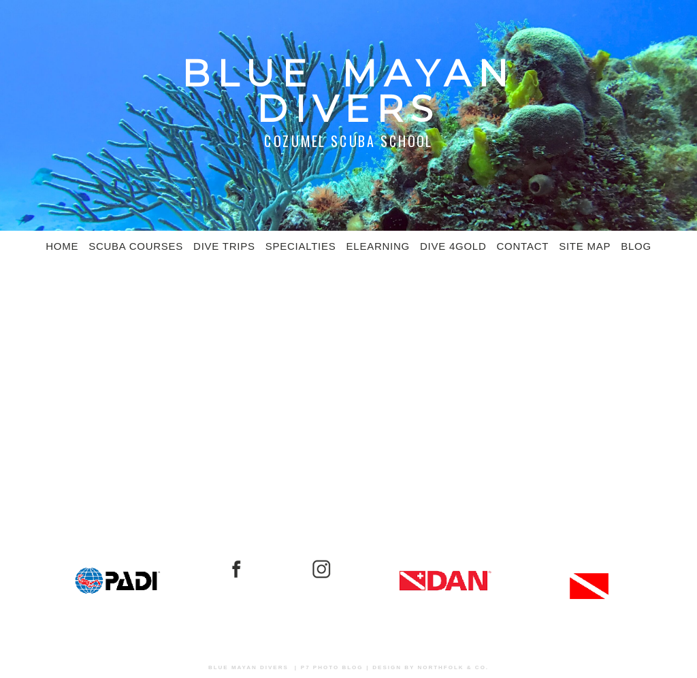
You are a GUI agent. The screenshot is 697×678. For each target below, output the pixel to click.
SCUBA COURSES (135, 246)
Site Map (585, 246)
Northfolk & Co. (453, 667)
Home (62, 246)
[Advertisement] (348, 371)
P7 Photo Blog (332, 667)
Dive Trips (224, 246)
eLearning (378, 246)
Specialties (300, 246)
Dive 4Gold (453, 246)
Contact (523, 246)
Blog (636, 246)
